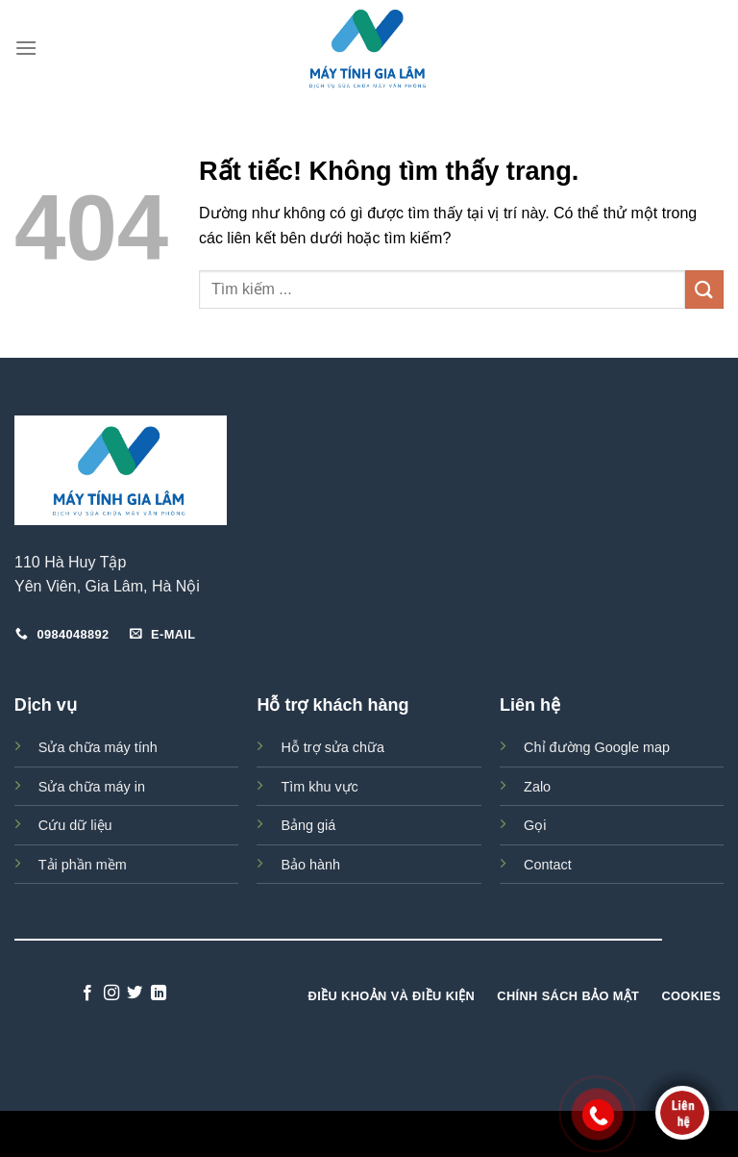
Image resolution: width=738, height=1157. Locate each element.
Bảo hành (310, 864)
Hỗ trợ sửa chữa (332, 747)
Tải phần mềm (82, 864)
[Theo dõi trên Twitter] (134, 993)
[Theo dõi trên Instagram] (111, 993)
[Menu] (25, 47)
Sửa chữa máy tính (98, 747)
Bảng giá (308, 825)
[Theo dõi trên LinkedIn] (158, 993)
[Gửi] (704, 289)
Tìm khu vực (319, 786)
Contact (548, 864)
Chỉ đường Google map (597, 747)
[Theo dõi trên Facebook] (87, 993)
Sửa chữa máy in (91, 786)
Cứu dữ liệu (75, 825)
